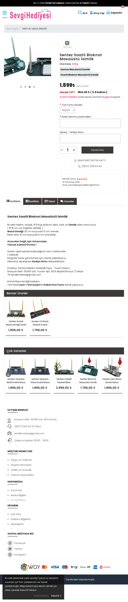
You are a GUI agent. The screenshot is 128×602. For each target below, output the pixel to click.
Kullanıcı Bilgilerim (21, 525)
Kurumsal (16, 489)
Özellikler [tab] (32, 201)
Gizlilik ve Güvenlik (21, 467)
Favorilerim (17, 535)
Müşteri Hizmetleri (21, 462)
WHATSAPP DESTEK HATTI (90, 160)
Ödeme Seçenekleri (22, 472)
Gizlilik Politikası (41, 595)
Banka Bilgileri (18, 494)
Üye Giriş (16, 520)
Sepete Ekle (97, 150)
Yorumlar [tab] (67, 201)
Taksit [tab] (49, 201)
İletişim (15, 504)
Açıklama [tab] (13, 201)
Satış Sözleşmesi (20, 540)
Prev (8, 374)
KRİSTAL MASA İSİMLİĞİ (34, 28)
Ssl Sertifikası (18, 499)
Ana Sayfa (12, 28)
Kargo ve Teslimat (21, 457)
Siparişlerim (17, 530)
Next (118, 374)
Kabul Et (56, 595)
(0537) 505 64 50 (90, 166)
